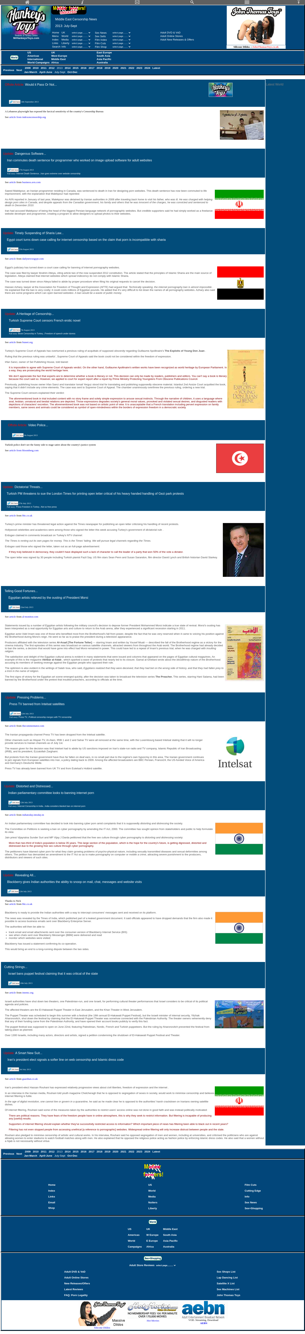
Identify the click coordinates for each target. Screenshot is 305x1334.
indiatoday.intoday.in (33, 814)
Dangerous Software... (30, 153)
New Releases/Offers (77, 1283)
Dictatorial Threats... (29, 487)
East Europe (104, 52)
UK (63, 32)
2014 (68, 68)
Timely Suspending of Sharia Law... (39, 233)
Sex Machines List (228, 1289)
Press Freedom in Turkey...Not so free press (36, 507)
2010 (36, 68)
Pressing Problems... (31, 697)
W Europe (152, 1234)
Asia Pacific (104, 59)
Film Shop (101, 46)
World (65, 36)
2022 (132, 68)
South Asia (103, 55)
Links (55, 43)
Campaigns (135, 1246)
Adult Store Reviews (142, 1265)
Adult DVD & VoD (170, 32)
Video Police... (38, 425)
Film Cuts (100, 43)
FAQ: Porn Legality (76, 1295)
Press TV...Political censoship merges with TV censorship (45, 717)
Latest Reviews (73, 1289)
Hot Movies (153, 1319)
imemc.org (27, 992)
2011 (44, 68)
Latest (156, 68)
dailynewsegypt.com (33, 258)
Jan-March (31, 72)
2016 (84, 68)
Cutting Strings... (15, 967)
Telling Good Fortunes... (21, 591)
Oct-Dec (72, 72)
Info (63, 46)
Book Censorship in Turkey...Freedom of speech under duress (46, 333)
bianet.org (27, 342)
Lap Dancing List (227, 1277)
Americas (33, 55)
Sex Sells (100, 36)
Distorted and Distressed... (34, 786)
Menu (55, 36)
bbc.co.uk (27, 515)
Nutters (152, 1202)
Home (55, 32)
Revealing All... (25, 875)
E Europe (152, 1240)
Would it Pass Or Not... (41, 84)
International (35, 59)
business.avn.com (31, 182)
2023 (140, 68)
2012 (52, 68)
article (13, 182)
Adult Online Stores (171, 36)
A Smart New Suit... (28, 1053)
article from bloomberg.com (24, 450)
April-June (46, 72)
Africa (55, 62)
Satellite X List (226, 1283)
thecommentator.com (33, 725)
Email (51, 1202)
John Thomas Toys (228, 1295)
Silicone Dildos (102, 1327)
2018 (100, 68)
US (29, 52)
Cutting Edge (253, 1190)
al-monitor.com (30, 616)
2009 (28, 68)
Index (55, 39)
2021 (124, 68)
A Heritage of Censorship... (35, 314)
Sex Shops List (226, 1271)
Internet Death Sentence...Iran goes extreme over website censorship (48, 173)
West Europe (59, 55)
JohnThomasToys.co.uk (265, 46)
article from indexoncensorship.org (27, 117)
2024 (148, 68)
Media (64, 39)
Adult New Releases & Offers (177, 39)
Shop (51, 1207)
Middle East (58, 59)
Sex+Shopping (254, 1208)
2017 (92, 68)
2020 (116, 68)
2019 (108, 68)
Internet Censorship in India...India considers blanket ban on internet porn (51, 806)
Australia (102, 62)
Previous (9, 70)
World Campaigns (38, 62)
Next (19, 70)
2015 (76, 68)
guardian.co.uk (30, 1078)
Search (56, 46)
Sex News (101, 32)
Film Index (101, 39)
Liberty (65, 43)
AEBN (203, 1323)
